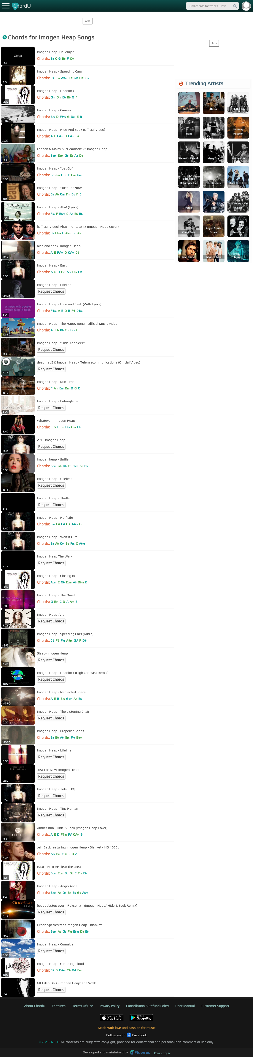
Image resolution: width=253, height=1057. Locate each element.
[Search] (234, 6)
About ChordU (34, 1006)
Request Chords (51, 291)
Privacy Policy (109, 1006)
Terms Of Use (82, 1006)
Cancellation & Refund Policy (147, 1006)
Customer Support (215, 1006)
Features (58, 1006)
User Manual (185, 1006)
